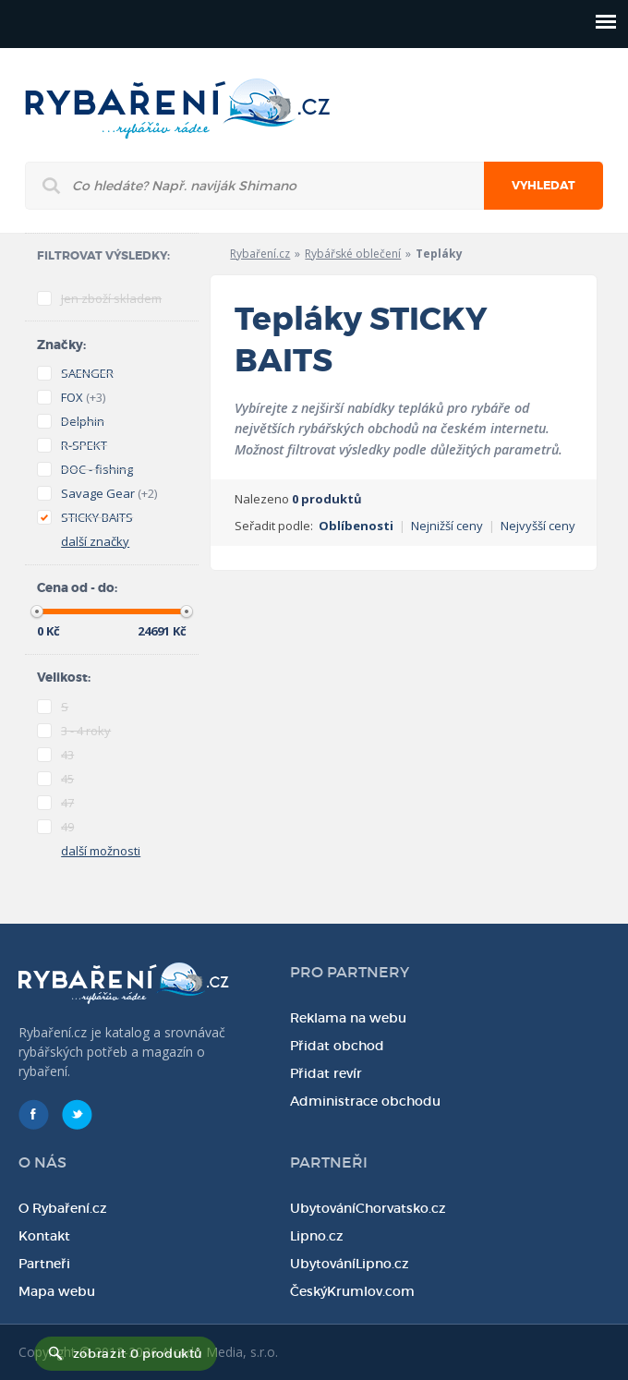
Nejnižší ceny (447, 525)
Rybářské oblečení (353, 253)
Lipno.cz (317, 1236)
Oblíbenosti (356, 525)
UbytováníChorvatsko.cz (368, 1208)
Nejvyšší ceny (538, 525)
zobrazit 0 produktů (137, 1354)
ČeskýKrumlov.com (352, 1291)
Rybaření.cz (260, 253)
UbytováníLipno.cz (349, 1263)
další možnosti (100, 850)
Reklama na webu (348, 1018)
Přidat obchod (337, 1045)
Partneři (44, 1263)
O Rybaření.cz (62, 1208)
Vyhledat (543, 185)
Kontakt (44, 1236)
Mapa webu (56, 1291)
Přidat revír (326, 1073)
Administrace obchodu (365, 1101)
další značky (95, 541)
